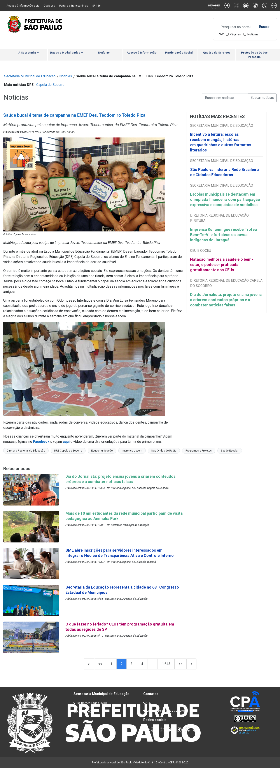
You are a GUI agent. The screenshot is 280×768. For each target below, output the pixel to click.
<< (100, 664)
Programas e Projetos (199, 450)
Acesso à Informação (141, 52)
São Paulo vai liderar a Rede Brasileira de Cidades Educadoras (224, 172)
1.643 (166, 664)
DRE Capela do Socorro (68, 450)
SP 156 (96, 5)
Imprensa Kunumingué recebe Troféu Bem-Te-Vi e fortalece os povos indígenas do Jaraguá (223, 234)
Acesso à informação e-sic (23, 5)
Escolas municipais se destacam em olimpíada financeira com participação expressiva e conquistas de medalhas (225, 199)
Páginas (235, 34)
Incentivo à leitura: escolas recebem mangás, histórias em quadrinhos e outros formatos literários (220, 142)
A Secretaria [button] (28, 52)
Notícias (252, 34)
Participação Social (179, 52)
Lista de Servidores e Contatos (166, 710)
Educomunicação (102, 450)
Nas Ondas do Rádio (163, 450)
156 (148, 703)
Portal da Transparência (73, 5)
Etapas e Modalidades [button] (66, 52)
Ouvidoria (49, 5)
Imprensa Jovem (132, 450)
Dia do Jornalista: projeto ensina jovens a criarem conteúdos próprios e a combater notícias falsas (226, 299)
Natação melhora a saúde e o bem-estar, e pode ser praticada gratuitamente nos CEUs (221, 264)
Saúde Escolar (229, 450)
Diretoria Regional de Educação (26, 450)
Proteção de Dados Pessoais (254, 55)
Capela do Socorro (50, 85)
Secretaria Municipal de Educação (30, 76)
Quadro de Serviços (216, 52)
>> (180, 664)
